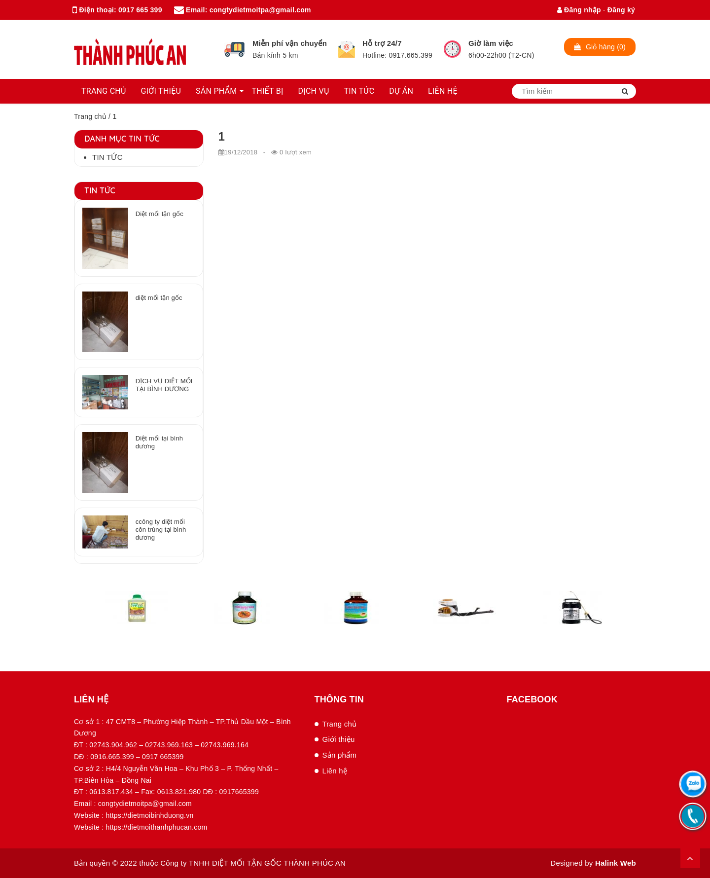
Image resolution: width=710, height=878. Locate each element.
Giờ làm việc (490, 43)
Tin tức (107, 157)
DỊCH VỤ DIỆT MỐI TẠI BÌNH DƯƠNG (164, 385)
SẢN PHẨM (216, 91)
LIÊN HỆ (443, 91)
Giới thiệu (338, 739)
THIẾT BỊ (267, 91)
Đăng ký (621, 10)
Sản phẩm (339, 755)
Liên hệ (335, 771)
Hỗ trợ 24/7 (382, 43)
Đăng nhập (579, 10)
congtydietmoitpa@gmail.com (260, 10)
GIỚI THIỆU (161, 91)
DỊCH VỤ (313, 91)
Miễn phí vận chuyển (289, 43)
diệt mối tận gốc (159, 297)
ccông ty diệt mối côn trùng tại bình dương (161, 529)
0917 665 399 (140, 10)
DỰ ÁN (401, 91)
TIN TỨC (359, 91)
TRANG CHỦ (103, 91)
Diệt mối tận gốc (159, 214)
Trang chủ (90, 116)
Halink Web (615, 863)
